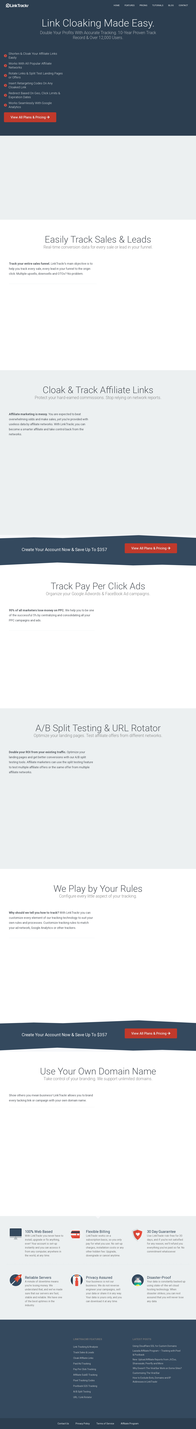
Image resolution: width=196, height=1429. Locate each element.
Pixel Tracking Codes (84, 1380)
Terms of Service (105, 1423)
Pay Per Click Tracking (84, 1369)
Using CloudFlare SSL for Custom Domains (155, 1346)
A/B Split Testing (82, 1391)
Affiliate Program (130, 1423)
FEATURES (130, 5)
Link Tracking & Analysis (85, 1347)
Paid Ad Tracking (82, 1363)
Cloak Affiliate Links (83, 1358)
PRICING (143, 5)
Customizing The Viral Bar (146, 1373)
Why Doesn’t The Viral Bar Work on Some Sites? (157, 1368)
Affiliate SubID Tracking (85, 1375)
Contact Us (63, 1423)
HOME (117, 5)
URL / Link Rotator (82, 1397)
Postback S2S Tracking (85, 1386)
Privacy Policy (83, 1423)
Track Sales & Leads (83, 1352)
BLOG (171, 5)
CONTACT (183, 5)
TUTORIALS (157, 5)
